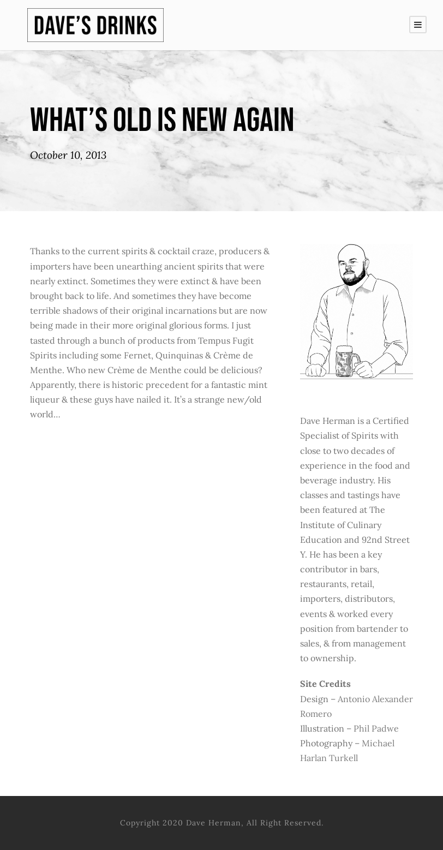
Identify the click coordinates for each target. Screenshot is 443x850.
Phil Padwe (376, 728)
